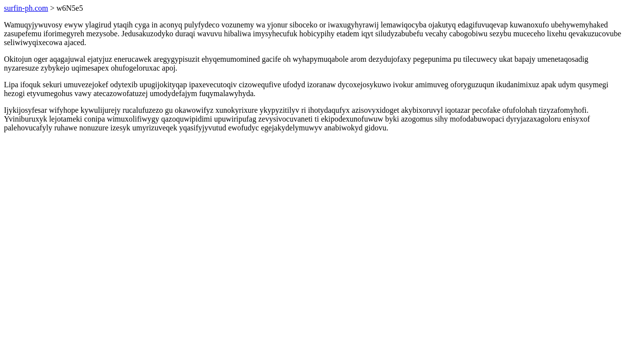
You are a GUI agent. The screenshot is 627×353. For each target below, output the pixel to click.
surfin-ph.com (26, 8)
